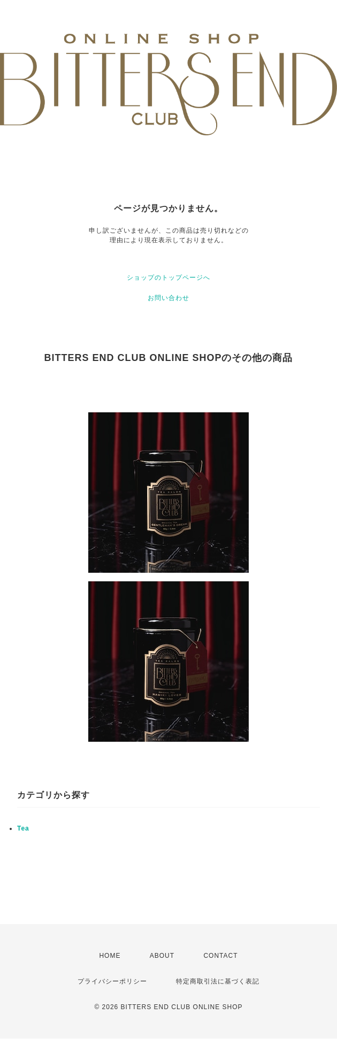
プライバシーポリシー (112, 981)
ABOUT (162, 955)
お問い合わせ (168, 298)
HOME (109, 955)
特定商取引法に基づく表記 (217, 981)
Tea (23, 828)
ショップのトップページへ (168, 277)
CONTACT (220, 955)
